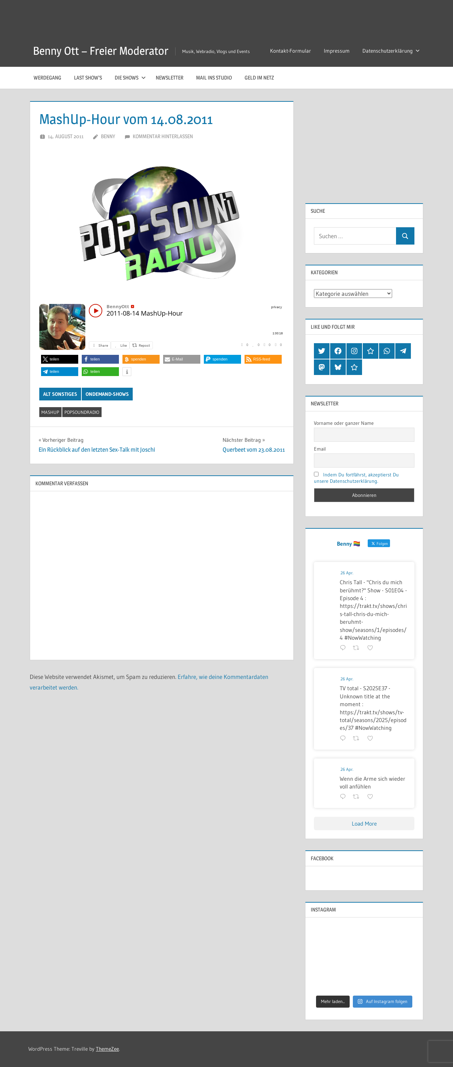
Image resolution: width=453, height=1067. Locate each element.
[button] (59, 359)
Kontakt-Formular (290, 50)
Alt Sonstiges (60, 394)
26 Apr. (346, 572)
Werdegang (47, 77)
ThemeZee (107, 1048)
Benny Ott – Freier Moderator (100, 51)
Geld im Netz (259, 77)
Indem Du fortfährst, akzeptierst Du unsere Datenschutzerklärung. (356, 477)
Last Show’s (88, 77)
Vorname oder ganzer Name (344, 423)
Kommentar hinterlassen (163, 136)
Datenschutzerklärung (391, 50)
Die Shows (130, 77)
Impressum (337, 50)
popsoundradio (81, 412)
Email (320, 449)
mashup (50, 412)
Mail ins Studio (214, 77)
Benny (108, 136)
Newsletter (169, 77)
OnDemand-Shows (107, 394)
